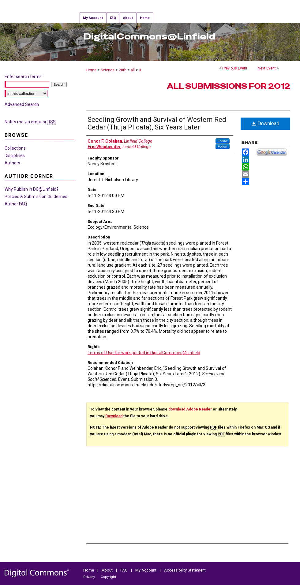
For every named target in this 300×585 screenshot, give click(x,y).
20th (123, 70)
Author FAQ (16, 203)
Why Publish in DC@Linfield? (31, 189)
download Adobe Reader (190, 409)
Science (108, 70)
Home (91, 70)
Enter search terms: (24, 76)
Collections (15, 148)
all (133, 70)
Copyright (108, 577)
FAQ (124, 570)
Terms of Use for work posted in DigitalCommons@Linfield (144, 352)
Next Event (267, 68)
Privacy (89, 577)
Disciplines (15, 155)
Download (265, 123)
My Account (145, 570)
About (107, 570)
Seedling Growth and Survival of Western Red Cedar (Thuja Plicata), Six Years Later (157, 123)
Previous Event (234, 68)
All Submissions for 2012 (228, 86)
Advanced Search (22, 104)
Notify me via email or (30, 121)
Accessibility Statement (185, 570)
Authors (12, 162)
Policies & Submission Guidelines (36, 196)
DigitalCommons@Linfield (149, 36)
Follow (222, 141)
